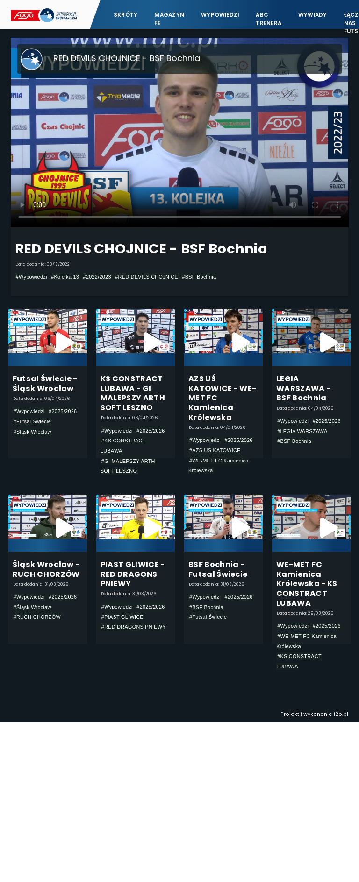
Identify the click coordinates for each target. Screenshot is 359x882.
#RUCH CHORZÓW (37, 617)
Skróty (125, 15)
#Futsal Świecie (32, 421)
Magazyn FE (169, 19)
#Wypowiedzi (31, 277)
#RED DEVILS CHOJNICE (146, 277)
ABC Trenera (268, 19)
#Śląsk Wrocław (32, 431)
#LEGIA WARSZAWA (302, 431)
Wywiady (312, 15)
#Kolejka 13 (65, 277)
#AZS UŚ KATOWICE (215, 450)
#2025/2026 (63, 411)
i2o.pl (341, 714)
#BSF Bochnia (199, 277)
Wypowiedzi (220, 15)
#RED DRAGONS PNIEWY (133, 627)
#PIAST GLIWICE (122, 617)
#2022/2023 (97, 277)
